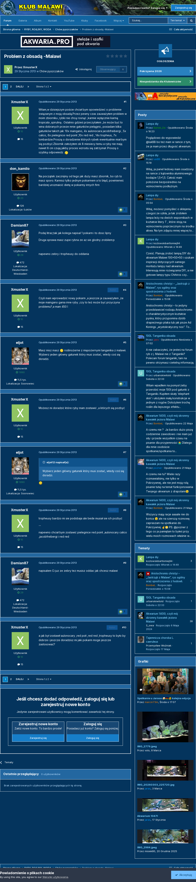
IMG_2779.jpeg (147, 746)
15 (20, 138)
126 (20, 205)
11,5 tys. (20, 379)
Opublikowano (164, 246)
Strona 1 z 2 (43, 86)
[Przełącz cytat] (44, 462)
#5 (124, 342)
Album (37, 20)
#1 (125, 101)
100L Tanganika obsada (160, 335)
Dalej (19, 86)
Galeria (22, 20)
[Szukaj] (148, 20)
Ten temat (176, 20)
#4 (124, 289)
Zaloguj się (92, 737)
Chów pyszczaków (51, 71)
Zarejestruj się (183, 7)
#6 (124, 399)
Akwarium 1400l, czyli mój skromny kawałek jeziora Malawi (162, 617)
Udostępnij (83, 69)
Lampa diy (152, 123)
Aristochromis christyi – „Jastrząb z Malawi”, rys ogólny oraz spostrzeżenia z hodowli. (168, 287)
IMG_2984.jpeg (147, 847)
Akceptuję (183, 874)
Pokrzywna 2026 (151, 71)
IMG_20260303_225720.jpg (155, 784)
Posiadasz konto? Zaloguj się (147, 7)
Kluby (84, 20)
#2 (124, 168)
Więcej (119, 20)
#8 (124, 510)
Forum (7, 22)
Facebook (101, 20)
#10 (124, 627)
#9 (124, 562)
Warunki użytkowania (55, 877)
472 (20, 262)
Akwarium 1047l (147, 815)
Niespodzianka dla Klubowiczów (160, 81)
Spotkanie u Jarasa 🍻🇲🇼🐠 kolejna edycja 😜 (165, 698)
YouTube (69, 20)
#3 (124, 225)
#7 (124, 452)
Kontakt (52, 20)
